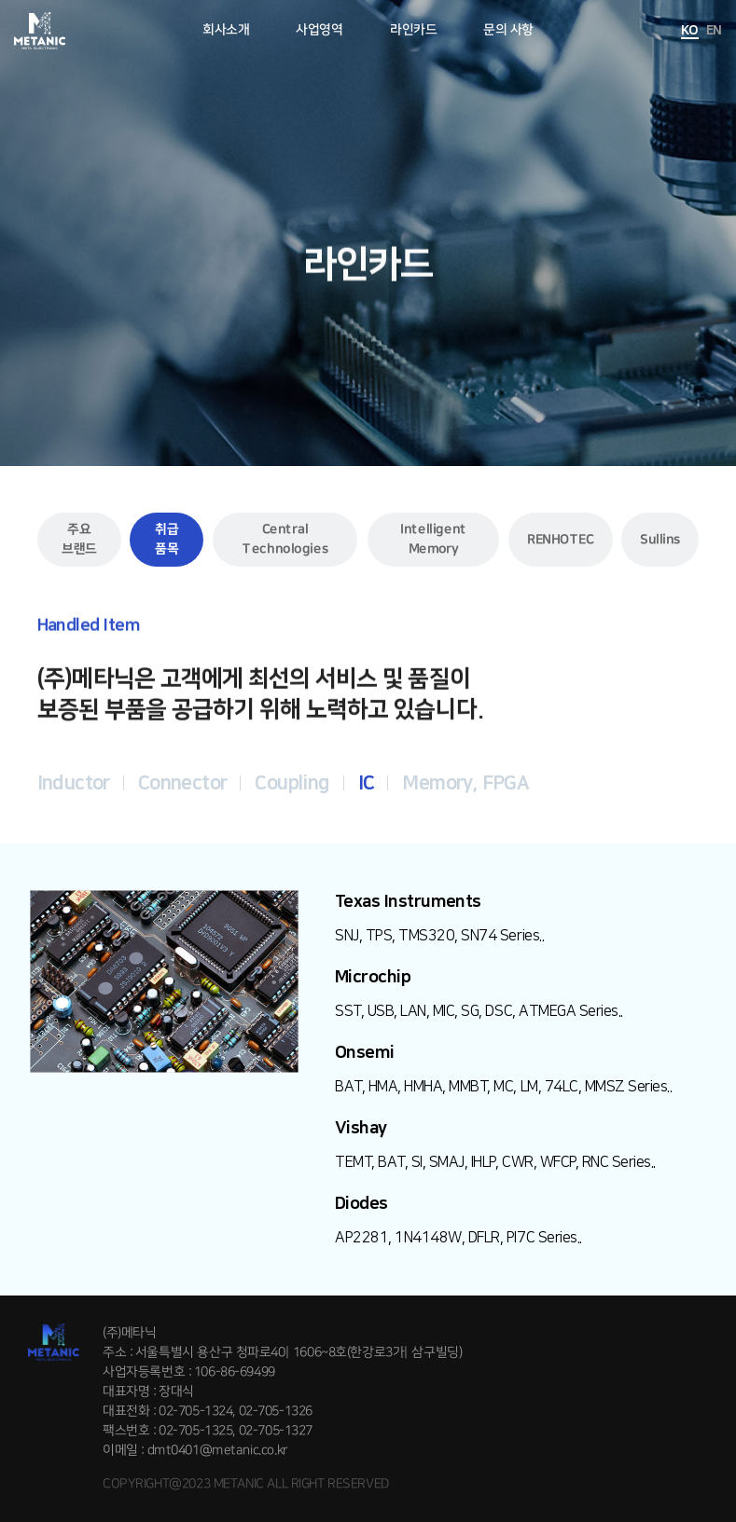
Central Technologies (285, 539)
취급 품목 (166, 539)
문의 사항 (508, 29)
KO (690, 30)
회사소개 (225, 29)
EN (714, 30)
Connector (183, 783)
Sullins (660, 539)
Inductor (73, 783)
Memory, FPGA (465, 783)
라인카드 (413, 29)
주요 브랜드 (78, 539)
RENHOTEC (560, 539)
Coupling (292, 783)
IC (366, 783)
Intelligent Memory (432, 539)
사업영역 (319, 29)
